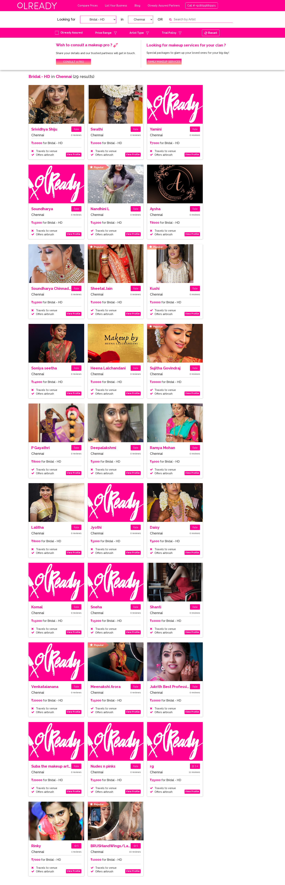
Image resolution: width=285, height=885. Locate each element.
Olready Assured (71, 32)
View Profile (73, 154)
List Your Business (116, 5)
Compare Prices (88, 5)
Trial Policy (169, 32)
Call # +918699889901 (201, 5)
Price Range (103, 32)
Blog (137, 5)
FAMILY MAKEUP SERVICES (164, 61)
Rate (76, 129)
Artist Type (137, 32)
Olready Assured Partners (164, 5)
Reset (211, 33)
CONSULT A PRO (73, 61)
